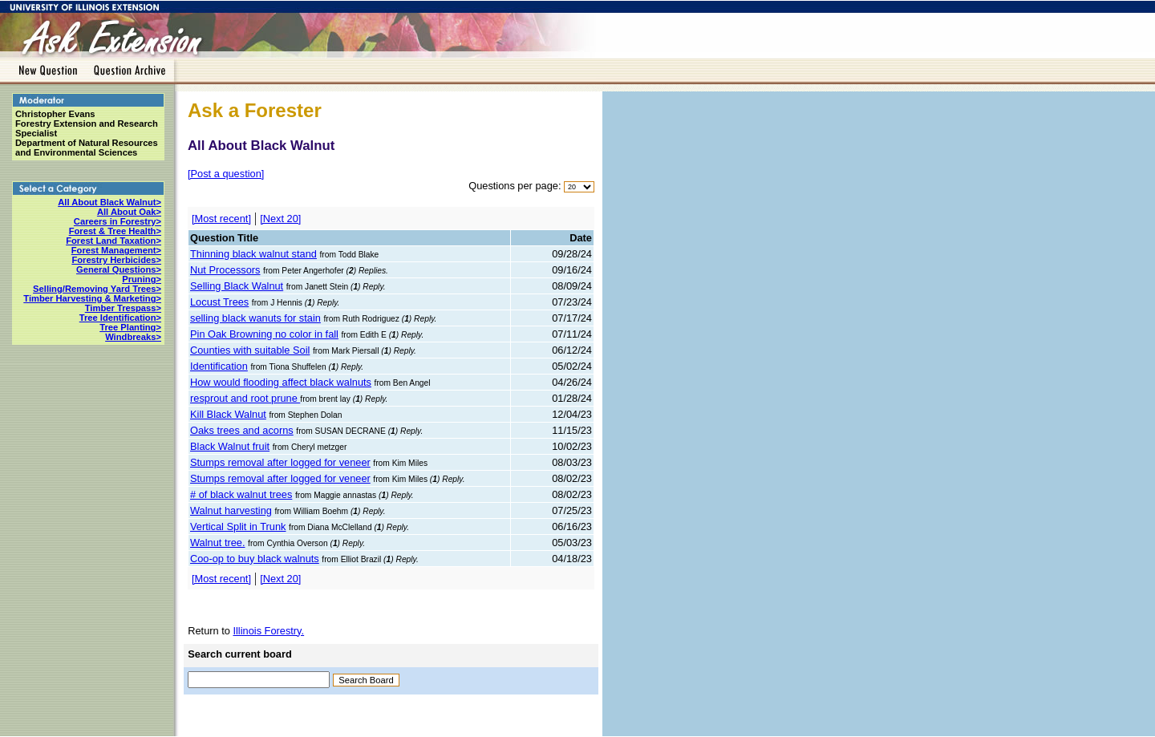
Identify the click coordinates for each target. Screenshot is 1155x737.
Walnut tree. (217, 543)
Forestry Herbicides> (116, 260)
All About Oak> (129, 212)
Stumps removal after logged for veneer (280, 462)
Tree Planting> (130, 327)
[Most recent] (221, 219)
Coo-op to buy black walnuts (254, 559)
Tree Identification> (120, 317)
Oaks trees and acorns (242, 430)
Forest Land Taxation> (113, 240)
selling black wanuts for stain (255, 318)
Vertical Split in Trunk (238, 526)
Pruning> (141, 279)
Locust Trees (219, 302)
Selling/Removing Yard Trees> (97, 289)
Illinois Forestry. (268, 631)
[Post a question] (226, 174)
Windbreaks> (133, 337)
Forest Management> (116, 250)
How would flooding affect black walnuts (280, 382)
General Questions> (118, 269)
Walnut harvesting (231, 510)
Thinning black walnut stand (253, 254)
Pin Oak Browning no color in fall (264, 334)
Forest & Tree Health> (115, 231)
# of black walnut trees (241, 494)
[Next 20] (280, 219)
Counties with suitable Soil (250, 350)
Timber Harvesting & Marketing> (92, 298)
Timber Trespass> (123, 308)
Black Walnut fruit (230, 446)
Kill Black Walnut (228, 414)
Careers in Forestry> (117, 221)
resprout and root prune (245, 398)
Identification (219, 366)
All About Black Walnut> (109, 202)
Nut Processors (225, 270)
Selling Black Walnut (236, 286)
